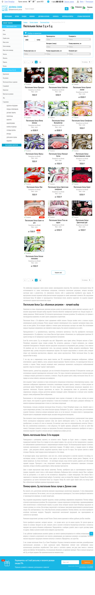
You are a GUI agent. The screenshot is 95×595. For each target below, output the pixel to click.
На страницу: (84, 62)
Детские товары (11, 113)
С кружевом (6, 102)
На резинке (5, 78)
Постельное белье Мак (34, 187)
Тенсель (5, 54)
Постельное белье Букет (82, 187)
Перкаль (5, 62)
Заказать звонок (69, 1)
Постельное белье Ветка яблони (34, 121)
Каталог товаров (8, 23)
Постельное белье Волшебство (58, 121)
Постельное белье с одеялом (10, 82)
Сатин (4, 34)
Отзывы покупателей (83, 16)
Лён (4, 98)
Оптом (17, 16)
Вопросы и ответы (67, 16)
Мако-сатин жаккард (8, 50)
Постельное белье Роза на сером (58, 221)
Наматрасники (11, 123)
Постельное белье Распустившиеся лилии (82, 155)
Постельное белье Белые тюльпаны (34, 257)
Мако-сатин (6, 42)
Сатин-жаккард (6, 46)
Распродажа (8, 16)
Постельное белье (12, 26)
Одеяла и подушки (12, 106)
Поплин (5, 66)
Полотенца (10, 116)
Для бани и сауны (12, 137)
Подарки (9, 141)
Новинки (32, 16)
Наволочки (5, 90)
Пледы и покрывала (12, 109)
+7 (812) (57, 2)
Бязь (4, 30)
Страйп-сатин (6, 38)
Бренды (9, 134)
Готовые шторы (11, 130)
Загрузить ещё (58, 272)
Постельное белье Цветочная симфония (58, 188)
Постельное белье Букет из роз (34, 221)
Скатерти (9, 120)
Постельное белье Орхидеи (34, 87)
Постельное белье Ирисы (34, 154)
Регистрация (89, 1)
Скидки (24, 16)
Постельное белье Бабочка (58, 87)
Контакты (56, 16)
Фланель (5, 58)
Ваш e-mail (66, 562)
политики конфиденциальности (86, 566)
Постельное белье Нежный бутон (58, 155)
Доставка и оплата (43, 16)
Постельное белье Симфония (82, 120)
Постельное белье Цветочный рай (82, 221)
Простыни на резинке (8, 94)
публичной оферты (90, 567)
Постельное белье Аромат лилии (82, 88)
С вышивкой (6, 86)
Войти (81, 1)
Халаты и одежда (12, 127)
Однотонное (6, 74)
